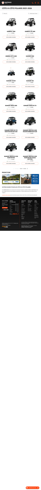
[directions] (35, 3)
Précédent (16, 168)
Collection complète (22, 218)
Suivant (25, 168)
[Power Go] (11, 227)
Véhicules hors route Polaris (23, 212)
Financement (29, 210)
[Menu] (38, 3)
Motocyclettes (23, 205)
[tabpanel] (14, 207)
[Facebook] (13, 214)
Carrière (35, 206)
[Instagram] (14, 214)
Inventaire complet (22, 204)
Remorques (23, 210)
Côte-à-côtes (23, 208)
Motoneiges (23, 209)
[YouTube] (16, 214)
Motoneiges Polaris (23, 214)
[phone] (33, 3)
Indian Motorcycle (22, 216)
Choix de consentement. (28, 227)
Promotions (36, 208)
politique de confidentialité (25, 226)
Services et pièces (35, 210)
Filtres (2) (4, 13)
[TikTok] (18, 214)
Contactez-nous (36, 203)
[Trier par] (33, 13)
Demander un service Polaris (36, 215)
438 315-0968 (5, 209)
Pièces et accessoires (36, 213)
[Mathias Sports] (7, 2)
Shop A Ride (8, 225)
